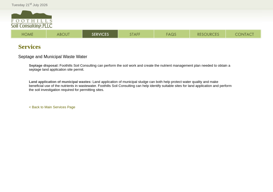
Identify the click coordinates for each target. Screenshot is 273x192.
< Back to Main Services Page (52, 107)
